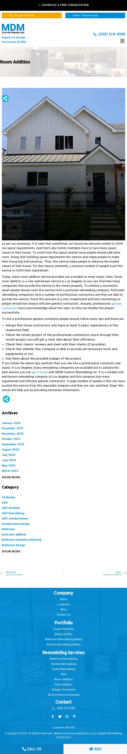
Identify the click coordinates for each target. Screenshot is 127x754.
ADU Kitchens (12, 508)
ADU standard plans (17, 518)
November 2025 (14, 433)
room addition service (17, 215)
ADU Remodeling (15, 513)
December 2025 (14, 428)
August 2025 (12, 449)
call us (31, 749)
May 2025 (9, 465)
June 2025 (10, 460)
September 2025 (14, 444)
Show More (11, 477)
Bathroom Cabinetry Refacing (24, 539)
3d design (9, 497)
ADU (5, 502)
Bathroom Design (15, 545)
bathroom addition (16, 534)
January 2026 (12, 423)
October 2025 (12, 439)
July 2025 (9, 455)
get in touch (40, 372)
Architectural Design (17, 524)
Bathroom (9, 529)
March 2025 (11, 470)
